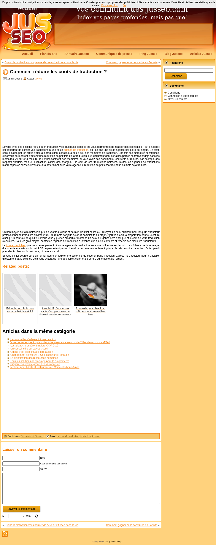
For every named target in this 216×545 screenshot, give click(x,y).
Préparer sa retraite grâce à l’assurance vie (35, 364)
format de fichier (15, 245)
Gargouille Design (113, 541)
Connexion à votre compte (183, 95)
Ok (124, 5)
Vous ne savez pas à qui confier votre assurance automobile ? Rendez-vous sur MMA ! (60, 342)
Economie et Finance (32, 436)
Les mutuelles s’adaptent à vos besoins (33, 339)
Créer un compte (177, 99)
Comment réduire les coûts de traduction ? (58, 72)
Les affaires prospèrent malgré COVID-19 (34, 345)
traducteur (85, 436)
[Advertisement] (68, 37)
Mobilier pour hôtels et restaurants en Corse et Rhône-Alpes (44, 367)
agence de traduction (76, 149)
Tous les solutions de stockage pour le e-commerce (39, 361)
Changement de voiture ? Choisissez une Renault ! (39, 354)
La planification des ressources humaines (34, 357)
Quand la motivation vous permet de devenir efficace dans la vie (41, 62)
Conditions (174, 92)
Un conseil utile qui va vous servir (29, 348)
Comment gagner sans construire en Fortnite (131, 62)
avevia (38, 78)
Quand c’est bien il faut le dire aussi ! (31, 351)
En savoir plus (109, 5)
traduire (96, 436)
